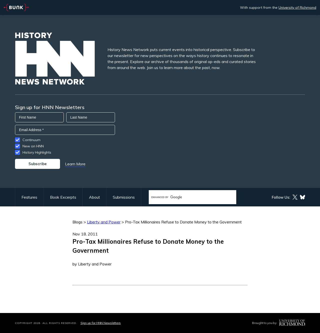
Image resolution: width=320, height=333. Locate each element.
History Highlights (36, 152)
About (94, 197)
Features (29, 197)
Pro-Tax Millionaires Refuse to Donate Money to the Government (183, 221)
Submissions (124, 197)
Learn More (75, 163)
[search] (187, 197)
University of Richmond (297, 7)
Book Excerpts (63, 197)
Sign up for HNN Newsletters (100, 323)
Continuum (31, 140)
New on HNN (33, 146)
